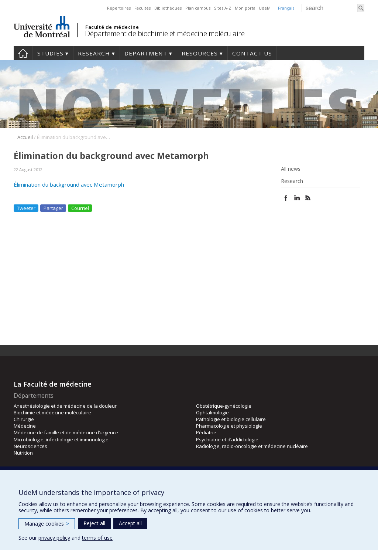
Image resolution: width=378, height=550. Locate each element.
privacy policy (54, 537)
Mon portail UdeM (253, 8)
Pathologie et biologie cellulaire (231, 419)
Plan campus (197, 8)
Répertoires (119, 8)
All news (290, 169)
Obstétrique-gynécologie (223, 406)
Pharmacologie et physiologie (229, 425)
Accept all (130, 523)
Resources (200, 53)
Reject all (94, 523)
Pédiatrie (206, 432)
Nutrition (23, 452)
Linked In (297, 198)
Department (145, 53)
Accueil (25, 137)
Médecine (25, 425)
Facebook (286, 198)
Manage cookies (46, 523)
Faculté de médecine (112, 27)
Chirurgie (24, 419)
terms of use (97, 537)
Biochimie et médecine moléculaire (52, 412)
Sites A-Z (222, 8)
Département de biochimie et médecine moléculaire (164, 33)
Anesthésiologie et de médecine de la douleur (65, 406)
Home (23, 53)
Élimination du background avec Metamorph (69, 184)
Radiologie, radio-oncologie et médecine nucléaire (252, 446)
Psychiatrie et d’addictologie (227, 439)
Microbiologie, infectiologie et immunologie (61, 439)
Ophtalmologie (212, 412)
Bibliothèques (168, 8)
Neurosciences (30, 446)
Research (94, 53)
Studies (50, 53)
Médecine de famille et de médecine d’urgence (66, 432)
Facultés (142, 8)
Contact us (252, 53)
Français (286, 8)
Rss (308, 198)
